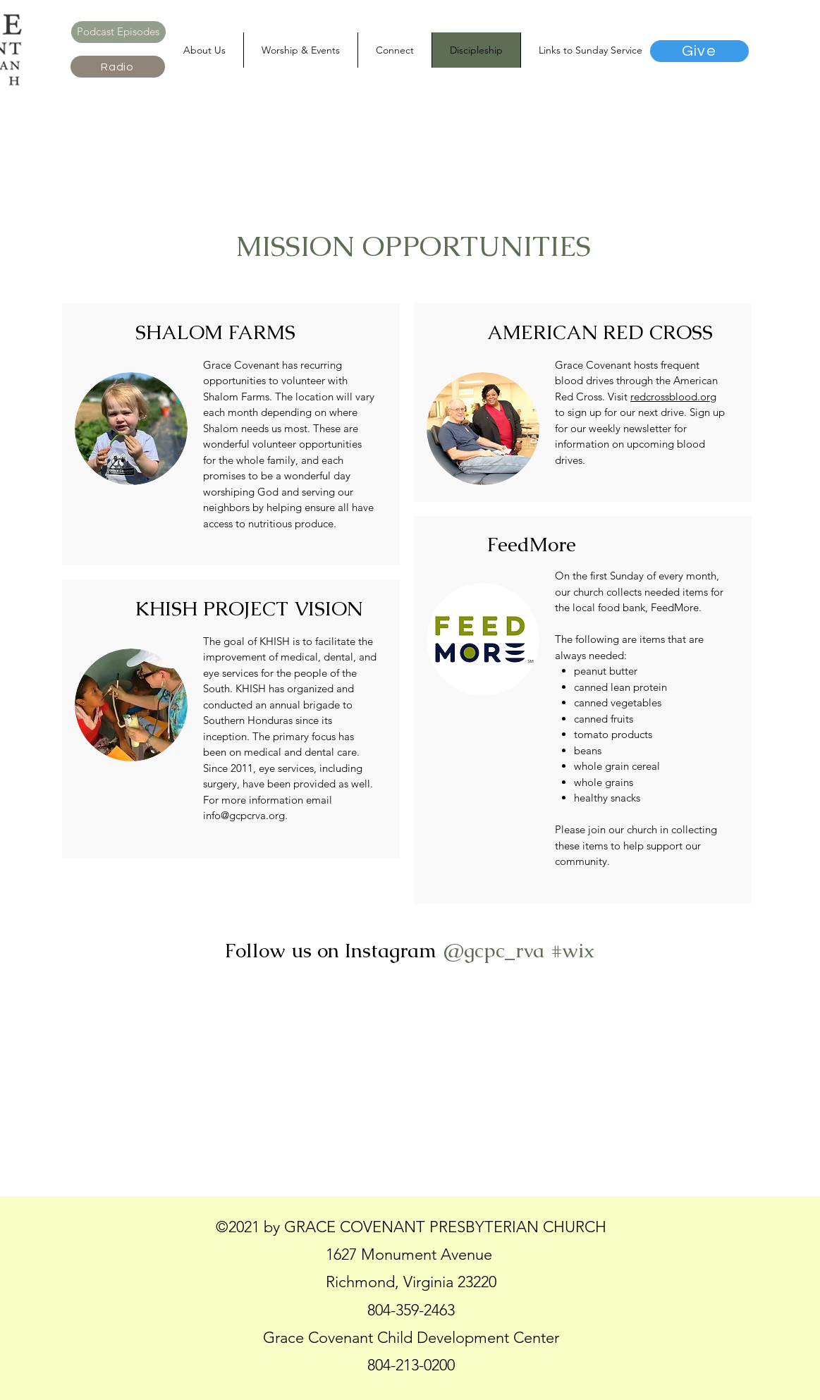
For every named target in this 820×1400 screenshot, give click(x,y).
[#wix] (575, 950)
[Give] (699, 51)
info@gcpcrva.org (244, 815)
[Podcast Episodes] (118, 32)
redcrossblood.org (673, 396)
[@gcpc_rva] (493, 950)
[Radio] (118, 67)
